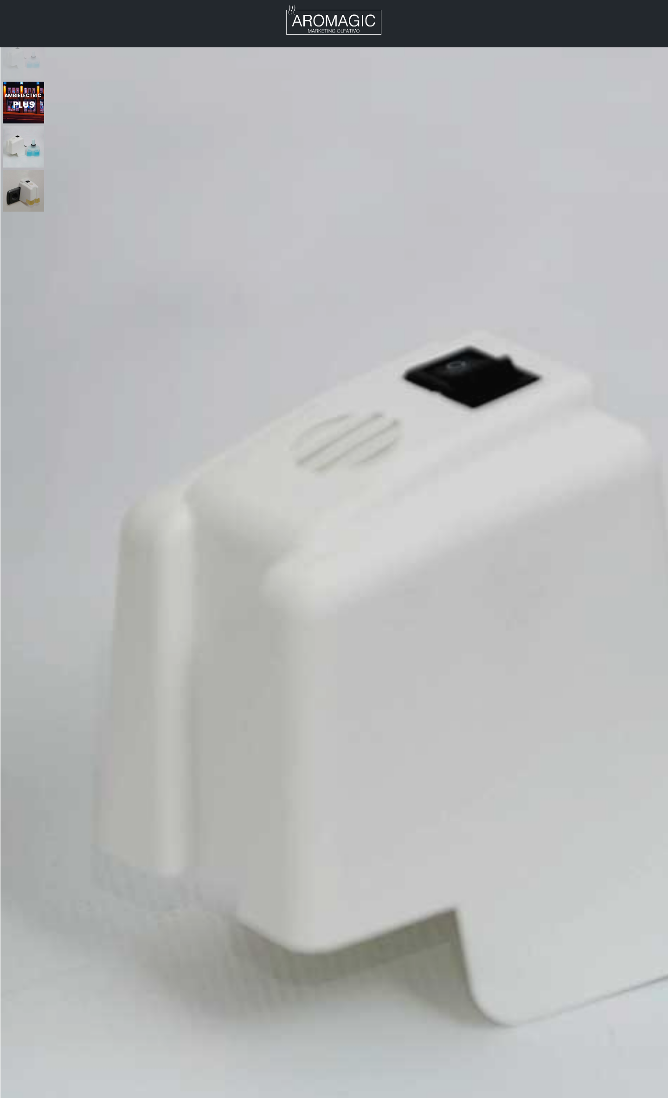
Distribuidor (169, 15)
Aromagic (37, 15)
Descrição (334, 531)
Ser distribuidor (576, 1089)
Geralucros (220, 1089)
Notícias (235, 15)
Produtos (101, 15)
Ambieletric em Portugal (64, 1089)
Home (394, 88)
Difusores (425, 88)
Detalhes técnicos (431, 293)
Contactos (40, 32)
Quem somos (411, 1089)
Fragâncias (466, 1089)
